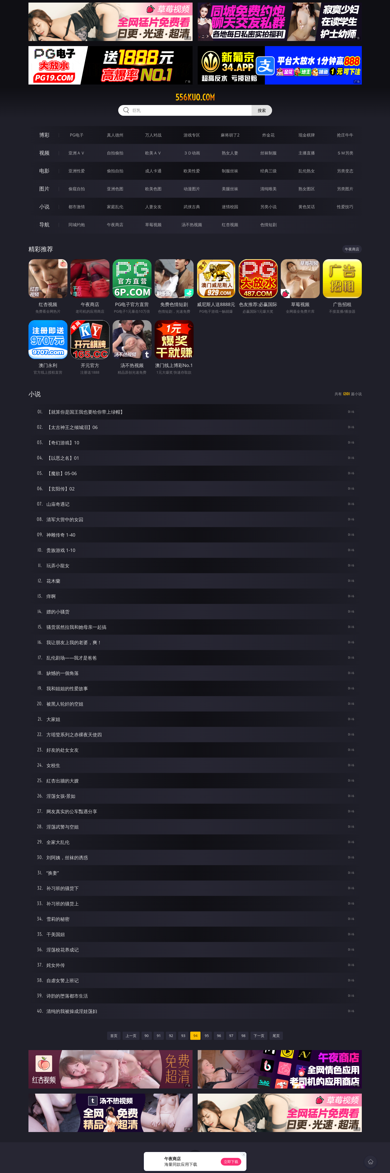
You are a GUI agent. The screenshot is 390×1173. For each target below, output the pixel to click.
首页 (113, 1035)
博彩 (44, 134)
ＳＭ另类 (345, 153)
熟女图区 (306, 189)
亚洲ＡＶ (76, 153)
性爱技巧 (345, 207)
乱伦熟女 (306, 171)
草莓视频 (153, 224)
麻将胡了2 (230, 135)
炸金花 (268, 135)
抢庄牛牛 (345, 135)
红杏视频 (230, 224)
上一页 (131, 1035)
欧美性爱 (192, 171)
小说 (44, 206)
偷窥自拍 (76, 189)
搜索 (262, 110)
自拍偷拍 (115, 153)
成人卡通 (153, 171)
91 (159, 1035)
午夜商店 (115, 224)
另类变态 (345, 171)
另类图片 (345, 189)
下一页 (259, 1035)
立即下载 (231, 1161)
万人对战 (153, 135)
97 (231, 1035)
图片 (44, 188)
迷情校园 (230, 207)
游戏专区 (192, 135)
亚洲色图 (115, 189)
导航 (44, 224)
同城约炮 (76, 224)
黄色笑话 (306, 207)
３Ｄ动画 (192, 153)
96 (219, 1035)
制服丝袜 (230, 171)
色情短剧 (268, 224)
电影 (44, 170)
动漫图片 (192, 189)
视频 (44, 152)
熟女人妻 (230, 153)
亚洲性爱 (76, 171)
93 (183, 1035)
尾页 (276, 1035)
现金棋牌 (306, 135)
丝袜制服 (268, 153)
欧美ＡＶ (153, 153)
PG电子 (77, 135)
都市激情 (76, 207)
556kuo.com (195, 97)
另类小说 (268, 207)
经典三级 (268, 171)
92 (171, 1035)
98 (243, 1035)
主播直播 (306, 153)
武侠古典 (192, 207)
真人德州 (115, 135)
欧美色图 (153, 189)
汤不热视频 (192, 224)
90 (147, 1035)
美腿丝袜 (230, 189)
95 (207, 1035)
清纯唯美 (268, 189)
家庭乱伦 (115, 207)
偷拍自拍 (115, 171)
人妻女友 (153, 207)
